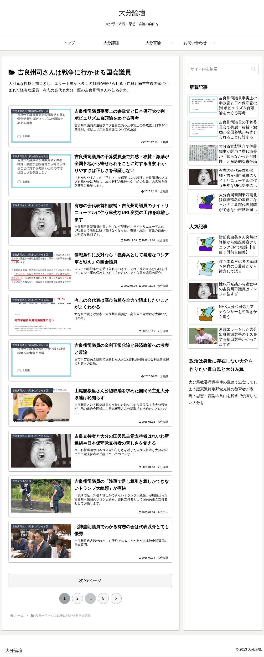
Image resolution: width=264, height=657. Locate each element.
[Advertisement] (223, 444)
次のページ (90, 580)
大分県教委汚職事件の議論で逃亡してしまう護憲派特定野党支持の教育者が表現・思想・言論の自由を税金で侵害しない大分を (223, 392)
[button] (253, 69)
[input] (223, 69)
